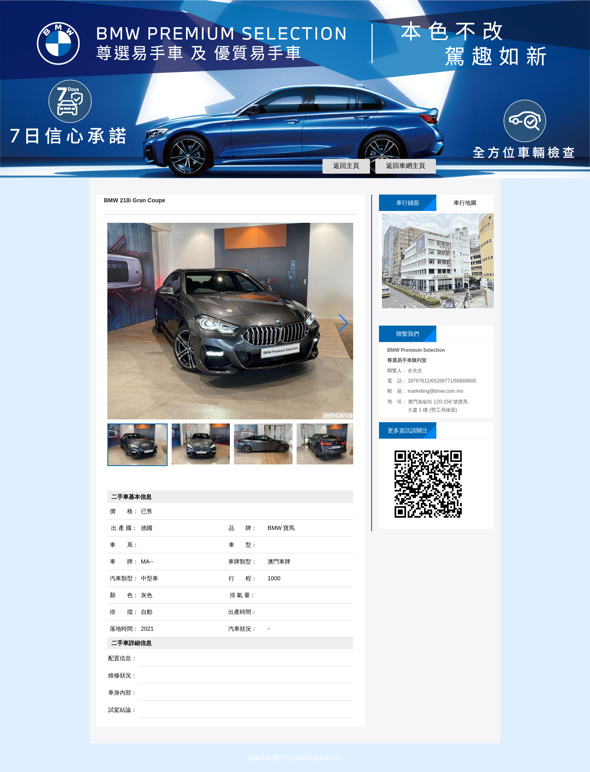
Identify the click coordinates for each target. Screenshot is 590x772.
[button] (343, 323)
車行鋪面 (407, 202)
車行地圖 (465, 202)
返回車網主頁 (405, 165)
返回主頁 (346, 165)
